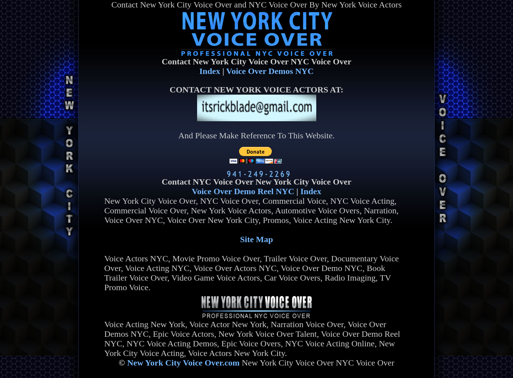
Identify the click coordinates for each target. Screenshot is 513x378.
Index (209, 71)
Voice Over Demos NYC (270, 71)
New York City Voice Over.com (183, 362)
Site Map (256, 239)
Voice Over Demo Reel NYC (243, 191)
